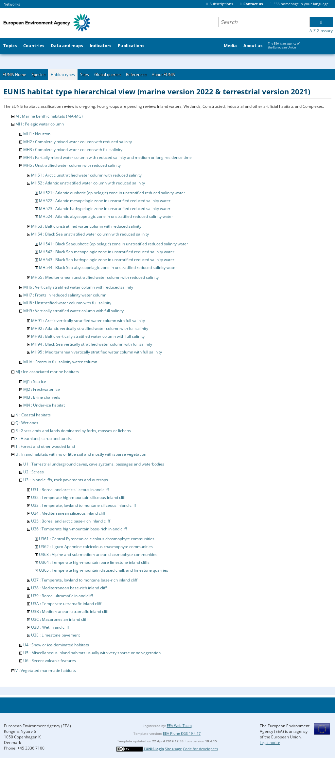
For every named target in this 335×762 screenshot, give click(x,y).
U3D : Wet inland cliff (50, 627)
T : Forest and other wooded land (45, 446)
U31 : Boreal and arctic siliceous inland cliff (70, 489)
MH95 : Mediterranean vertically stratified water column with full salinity (96, 352)
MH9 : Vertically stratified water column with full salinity (73, 311)
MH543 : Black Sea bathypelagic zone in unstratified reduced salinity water (106, 259)
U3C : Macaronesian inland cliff (59, 619)
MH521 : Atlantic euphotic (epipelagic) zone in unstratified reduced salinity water (112, 193)
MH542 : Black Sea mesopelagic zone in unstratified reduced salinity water (106, 252)
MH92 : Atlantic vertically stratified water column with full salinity (89, 328)
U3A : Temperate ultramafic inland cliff (66, 603)
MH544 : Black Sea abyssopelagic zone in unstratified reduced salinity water (108, 267)
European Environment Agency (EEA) (37, 726)
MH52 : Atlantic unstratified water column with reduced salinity (88, 183)
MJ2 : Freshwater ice (41, 389)
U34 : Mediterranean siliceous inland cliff (68, 513)
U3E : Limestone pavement (55, 635)
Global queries (107, 74)
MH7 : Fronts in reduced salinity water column (64, 295)
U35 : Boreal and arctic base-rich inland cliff (70, 521)
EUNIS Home (14, 74)
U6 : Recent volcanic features (49, 660)
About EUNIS (163, 74)
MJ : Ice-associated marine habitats (47, 371)
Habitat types (63, 74)
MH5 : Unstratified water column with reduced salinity (72, 165)
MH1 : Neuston (36, 134)
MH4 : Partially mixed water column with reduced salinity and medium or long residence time (107, 157)
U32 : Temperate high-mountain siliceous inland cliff (78, 497)
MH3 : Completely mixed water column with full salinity (72, 149)
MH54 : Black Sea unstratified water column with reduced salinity (90, 234)
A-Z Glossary (321, 30)
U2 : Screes (33, 472)
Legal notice (270, 742)
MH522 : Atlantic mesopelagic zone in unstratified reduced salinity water (104, 200)
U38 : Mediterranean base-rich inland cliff (69, 588)
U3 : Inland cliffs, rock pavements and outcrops (65, 480)
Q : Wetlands (26, 423)
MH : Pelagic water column (39, 124)
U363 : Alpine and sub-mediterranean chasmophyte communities (98, 554)
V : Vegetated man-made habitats (45, 670)
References (136, 74)
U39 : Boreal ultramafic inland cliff (62, 596)
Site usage (173, 748)
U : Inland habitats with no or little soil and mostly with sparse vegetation (80, 454)
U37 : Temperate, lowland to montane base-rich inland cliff (84, 580)
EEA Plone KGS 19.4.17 (182, 733)
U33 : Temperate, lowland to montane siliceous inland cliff (83, 505)
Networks (12, 4)
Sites (84, 74)
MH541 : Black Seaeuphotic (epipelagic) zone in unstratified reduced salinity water (113, 244)
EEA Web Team (179, 725)
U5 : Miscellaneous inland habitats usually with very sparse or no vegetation (92, 653)
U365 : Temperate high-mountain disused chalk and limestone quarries (103, 570)
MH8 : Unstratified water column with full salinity (67, 303)
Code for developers (200, 748)
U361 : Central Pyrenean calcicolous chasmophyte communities (96, 539)
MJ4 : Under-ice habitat (44, 405)
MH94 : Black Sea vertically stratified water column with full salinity (91, 344)
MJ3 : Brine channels (41, 397)
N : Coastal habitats (33, 415)
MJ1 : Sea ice (34, 381)
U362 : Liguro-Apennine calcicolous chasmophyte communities (96, 546)
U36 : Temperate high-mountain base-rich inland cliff (79, 529)
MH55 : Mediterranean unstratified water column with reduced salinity (95, 277)
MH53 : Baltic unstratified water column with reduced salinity (86, 226)
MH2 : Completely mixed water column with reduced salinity (77, 141)
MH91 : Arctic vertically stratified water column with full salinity (88, 320)
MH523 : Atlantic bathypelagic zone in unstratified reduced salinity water (104, 208)
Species (38, 74)
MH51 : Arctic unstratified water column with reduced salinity (86, 175)
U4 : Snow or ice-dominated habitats (56, 645)
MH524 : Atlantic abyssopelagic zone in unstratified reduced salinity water (106, 216)
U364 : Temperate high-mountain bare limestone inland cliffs (94, 562)
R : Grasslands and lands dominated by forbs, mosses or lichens (73, 430)
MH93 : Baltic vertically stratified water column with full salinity (88, 336)
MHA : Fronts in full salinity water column (60, 362)
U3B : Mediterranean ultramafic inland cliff (70, 611)
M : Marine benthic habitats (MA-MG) (49, 116)
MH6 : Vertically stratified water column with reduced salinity (78, 287)
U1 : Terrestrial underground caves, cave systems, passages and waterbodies (93, 464)
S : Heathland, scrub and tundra (44, 438)
